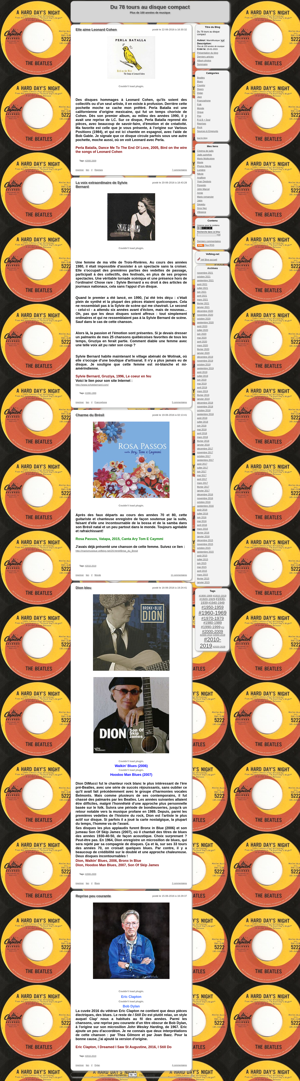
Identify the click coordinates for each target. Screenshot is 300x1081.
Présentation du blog (207, 53)
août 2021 (202, 284)
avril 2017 (202, 479)
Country (201, 85)
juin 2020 (201, 334)
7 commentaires (179, 170)
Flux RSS (205, 245)
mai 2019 (201, 383)
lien (87, 170)
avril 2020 (202, 341)
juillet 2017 (202, 467)
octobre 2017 (203, 456)
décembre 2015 (205, 540)
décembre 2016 (205, 494)
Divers (200, 89)
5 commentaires (179, 402)
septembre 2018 (205, 414)
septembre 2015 (205, 552)
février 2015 (203, 578)
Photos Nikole (204, 166)
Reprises (201, 123)
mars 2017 (202, 483)
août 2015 (202, 555)
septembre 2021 (205, 280)
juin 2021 (201, 292)
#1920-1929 (207, 599)
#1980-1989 (212, 623)
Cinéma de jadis (205, 151)
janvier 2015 (203, 582)
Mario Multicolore (205, 158)
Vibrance (201, 212)
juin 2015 (201, 563)
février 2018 (203, 441)
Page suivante (147, 1074)
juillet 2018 (202, 422)
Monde (200, 108)
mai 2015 (201, 567)
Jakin (199, 200)
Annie (200, 193)
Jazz (199, 97)
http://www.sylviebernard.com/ (92, 384)
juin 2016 (201, 517)
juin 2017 (201, 471)
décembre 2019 (205, 357)
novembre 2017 (205, 452)
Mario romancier (205, 196)
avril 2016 (202, 525)
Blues (200, 81)
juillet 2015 (202, 559)
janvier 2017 (203, 490)
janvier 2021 (203, 307)
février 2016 (203, 532)
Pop (199, 116)
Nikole (200, 174)
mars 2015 (202, 574)
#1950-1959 (212, 607)
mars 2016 (202, 529)
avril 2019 (202, 387)
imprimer (80, 170)
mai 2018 (201, 429)
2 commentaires (179, 883)
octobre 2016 (203, 502)
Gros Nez (202, 208)
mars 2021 (202, 299)
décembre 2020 (205, 311)
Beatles (201, 77)
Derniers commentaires (209, 241)
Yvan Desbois (204, 181)
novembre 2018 (205, 406)
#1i (222, 627)
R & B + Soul (203, 119)
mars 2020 (202, 345)
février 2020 (203, 349)
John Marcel (203, 189)
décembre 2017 (205, 448)
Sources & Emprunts (207, 131)
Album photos (204, 60)
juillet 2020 (202, 330)
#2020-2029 (219, 647)
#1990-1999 (210, 627)
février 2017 (203, 487)
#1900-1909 (205, 595)
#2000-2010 (206, 635)
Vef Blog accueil (207, 259)
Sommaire (202, 64)
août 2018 (202, 418)
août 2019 (202, 372)
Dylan (200, 93)
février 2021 (203, 303)
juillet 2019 (202, 376)
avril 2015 (202, 571)
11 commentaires (179, 575)
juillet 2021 (202, 288)
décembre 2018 (205, 402)
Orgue (200, 112)
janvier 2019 (203, 399)
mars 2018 (202, 437)
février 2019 (203, 395)
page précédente (117, 1074)
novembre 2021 (205, 273)
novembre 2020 (205, 315)
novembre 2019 (205, 360)
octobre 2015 (203, 548)
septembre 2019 (205, 368)
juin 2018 (201, 425)
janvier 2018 (203, 445)
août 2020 (202, 326)
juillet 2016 (202, 513)
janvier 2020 (203, 353)
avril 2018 (202, 433)
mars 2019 (202, 391)
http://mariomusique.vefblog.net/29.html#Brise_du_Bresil (107, 550)
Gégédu (201, 204)
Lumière (201, 170)
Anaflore (201, 177)
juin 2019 (201, 380)
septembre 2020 (205, 322)
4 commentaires (179, 1065)
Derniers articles (205, 56)
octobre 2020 (203, 318)
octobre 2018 (203, 410)
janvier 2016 (203, 536)
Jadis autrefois (204, 154)
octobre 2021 (203, 276)
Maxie (200, 162)
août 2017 (202, 464)
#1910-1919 (219, 595)
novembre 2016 (205, 498)
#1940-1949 (216, 602)
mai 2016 (201, 521)
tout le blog (202, 138)
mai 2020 (201, 338)
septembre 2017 (205, 460)
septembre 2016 (205, 506)
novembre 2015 (205, 544)
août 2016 (202, 509)
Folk (199, 104)
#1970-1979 (212, 618)
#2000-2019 (219, 635)
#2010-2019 (210, 642)
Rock (199, 127)
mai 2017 (201, 475)
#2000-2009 (212, 631)
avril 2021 (202, 295)
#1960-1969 (213, 613)
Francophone (204, 100)
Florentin (201, 185)
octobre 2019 (203, 364)
